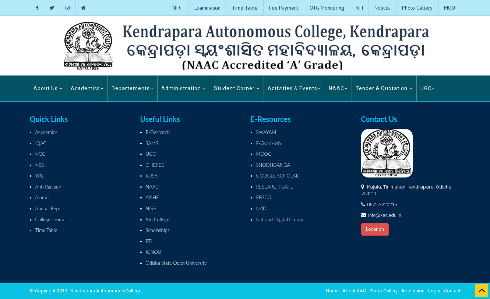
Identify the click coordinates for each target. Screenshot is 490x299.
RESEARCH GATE (274, 187)
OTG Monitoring (327, 7)
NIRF (178, 7)
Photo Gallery (417, 7)
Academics (87, 88)
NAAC (338, 88)
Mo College (157, 219)
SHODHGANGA (273, 165)
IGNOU (154, 252)
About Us (48, 88)
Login (434, 290)
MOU (449, 7)
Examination (207, 7)
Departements (133, 88)
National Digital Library (279, 219)
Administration (183, 88)
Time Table (245, 7)
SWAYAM (266, 132)
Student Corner (237, 88)
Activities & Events (294, 88)
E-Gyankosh (268, 143)
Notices (382, 7)
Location (375, 229)
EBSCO (264, 197)
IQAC (41, 143)
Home (332, 290)
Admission (412, 290)
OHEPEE (155, 165)
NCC (40, 154)
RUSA (152, 176)
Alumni (42, 197)
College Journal (51, 219)
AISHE (152, 197)
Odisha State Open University (176, 263)
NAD (261, 208)
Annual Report (50, 208)
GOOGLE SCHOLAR (277, 176)
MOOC (263, 154)
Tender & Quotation (384, 88)
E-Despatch (158, 132)
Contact (452, 290)
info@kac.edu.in (384, 215)
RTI (359, 7)
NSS (39, 165)
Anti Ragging (48, 187)
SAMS (152, 143)
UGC (427, 88)
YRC (39, 176)
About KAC (354, 290)
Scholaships (158, 230)
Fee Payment (283, 7)
